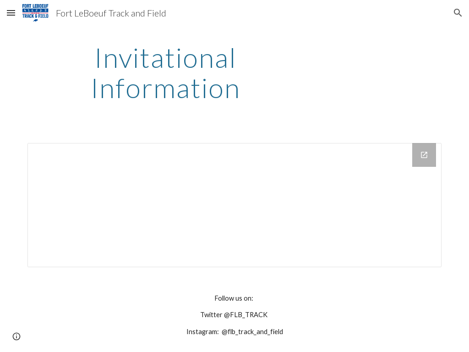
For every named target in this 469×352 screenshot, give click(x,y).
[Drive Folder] (234, 205)
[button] (11, 12)
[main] (165, 72)
